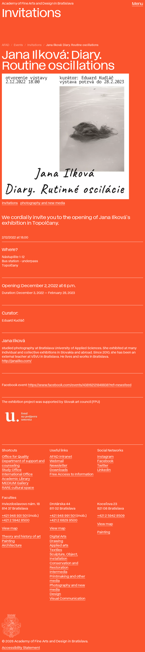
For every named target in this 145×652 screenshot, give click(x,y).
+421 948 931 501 (15, 515)
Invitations (34, 45)
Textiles (56, 550)
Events (18, 45)
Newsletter (58, 465)
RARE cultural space (18, 487)
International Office (17, 474)
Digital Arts (58, 536)
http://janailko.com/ (17, 361)
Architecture (12, 545)
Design (55, 594)
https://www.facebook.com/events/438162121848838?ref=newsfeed (79, 385)
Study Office (12, 470)
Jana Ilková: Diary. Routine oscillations (72, 45)
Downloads (59, 470)
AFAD (5, 45)
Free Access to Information (71, 474)
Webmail (57, 461)
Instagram (105, 456)
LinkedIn (104, 470)
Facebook (105, 461)
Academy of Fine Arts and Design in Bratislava (37, 3)
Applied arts (59, 545)
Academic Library (16, 478)
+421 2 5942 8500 (15, 520)
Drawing (56, 541)
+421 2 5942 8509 (111, 515)
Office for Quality (15, 456)
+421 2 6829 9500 (63, 520)
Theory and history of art (21, 536)
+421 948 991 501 (63, 515)
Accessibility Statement (21, 647)
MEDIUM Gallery (15, 483)
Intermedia (58, 572)
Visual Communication (67, 598)
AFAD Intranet (61, 456)
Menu (137, 4)
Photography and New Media (42, 203)
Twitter (102, 465)
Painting (8, 541)
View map (10, 528)
